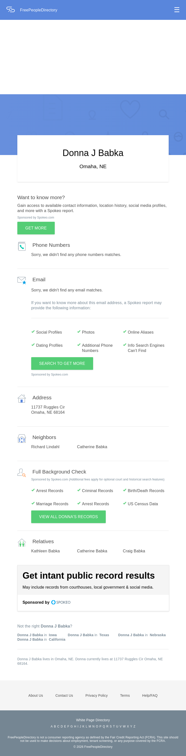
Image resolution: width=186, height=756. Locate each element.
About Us (35, 695)
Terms (125, 695)
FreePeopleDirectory (38, 10)
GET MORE (36, 228)
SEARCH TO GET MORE (62, 363)
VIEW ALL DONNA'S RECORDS (68, 517)
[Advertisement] (93, 57)
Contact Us (64, 695)
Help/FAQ (150, 695)
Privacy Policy (96, 695)
